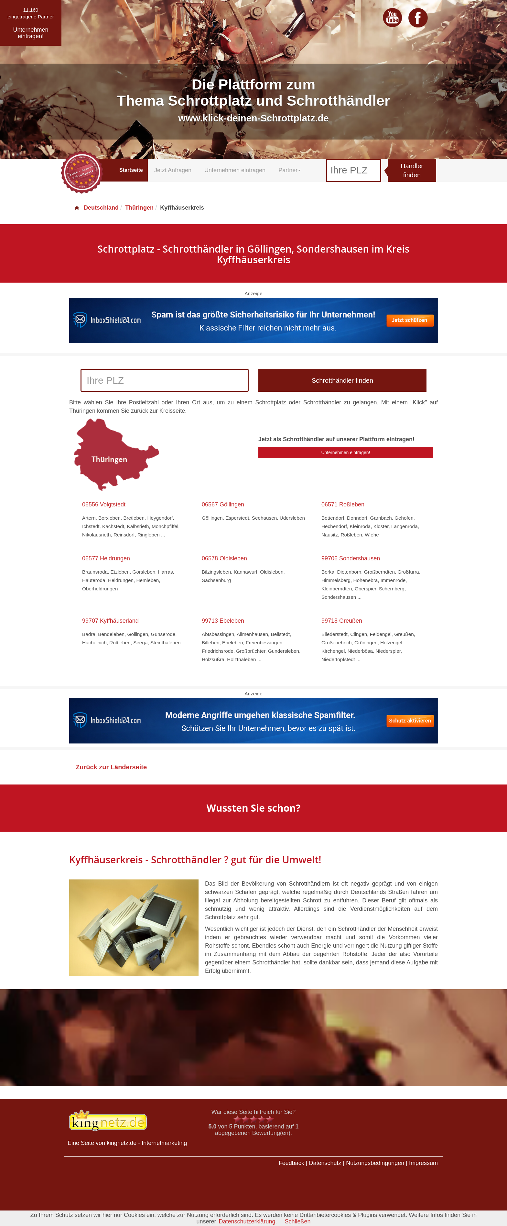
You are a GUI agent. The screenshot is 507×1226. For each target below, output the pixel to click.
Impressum (423, 1163)
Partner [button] (289, 170)
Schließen (298, 1221)
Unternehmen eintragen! (345, 452)
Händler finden (412, 170)
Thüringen (139, 207)
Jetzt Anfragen (172, 170)
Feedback (291, 1163)
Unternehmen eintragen (234, 170)
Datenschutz (325, 1163)
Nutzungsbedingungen (375, 1163)
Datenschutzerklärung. (248, 1221)
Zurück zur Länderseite (111, 767)
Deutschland (96, 207)
